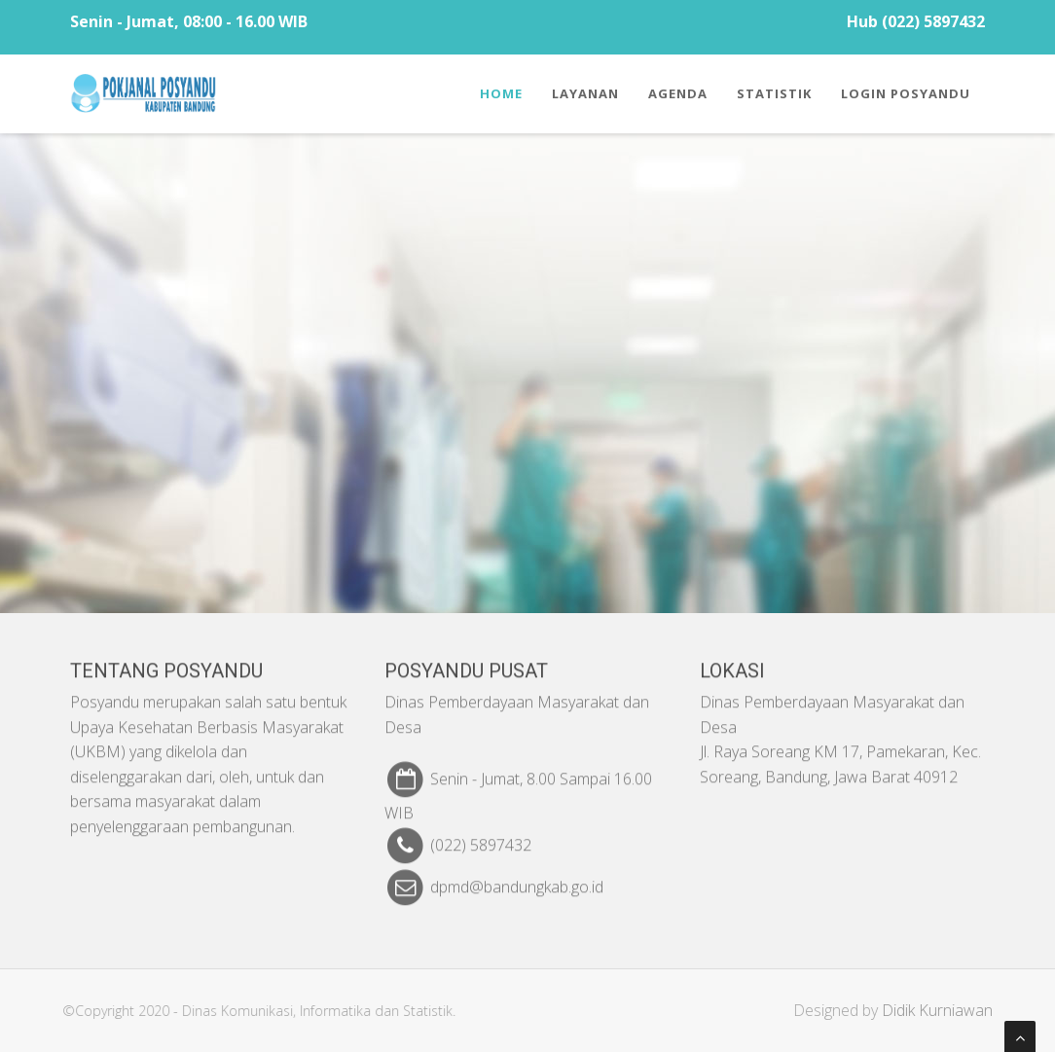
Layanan (585, 93)
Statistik (774, 93)
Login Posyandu (905, 93)
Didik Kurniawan (944, 1010)
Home (501, 93)
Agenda (678, 93)
